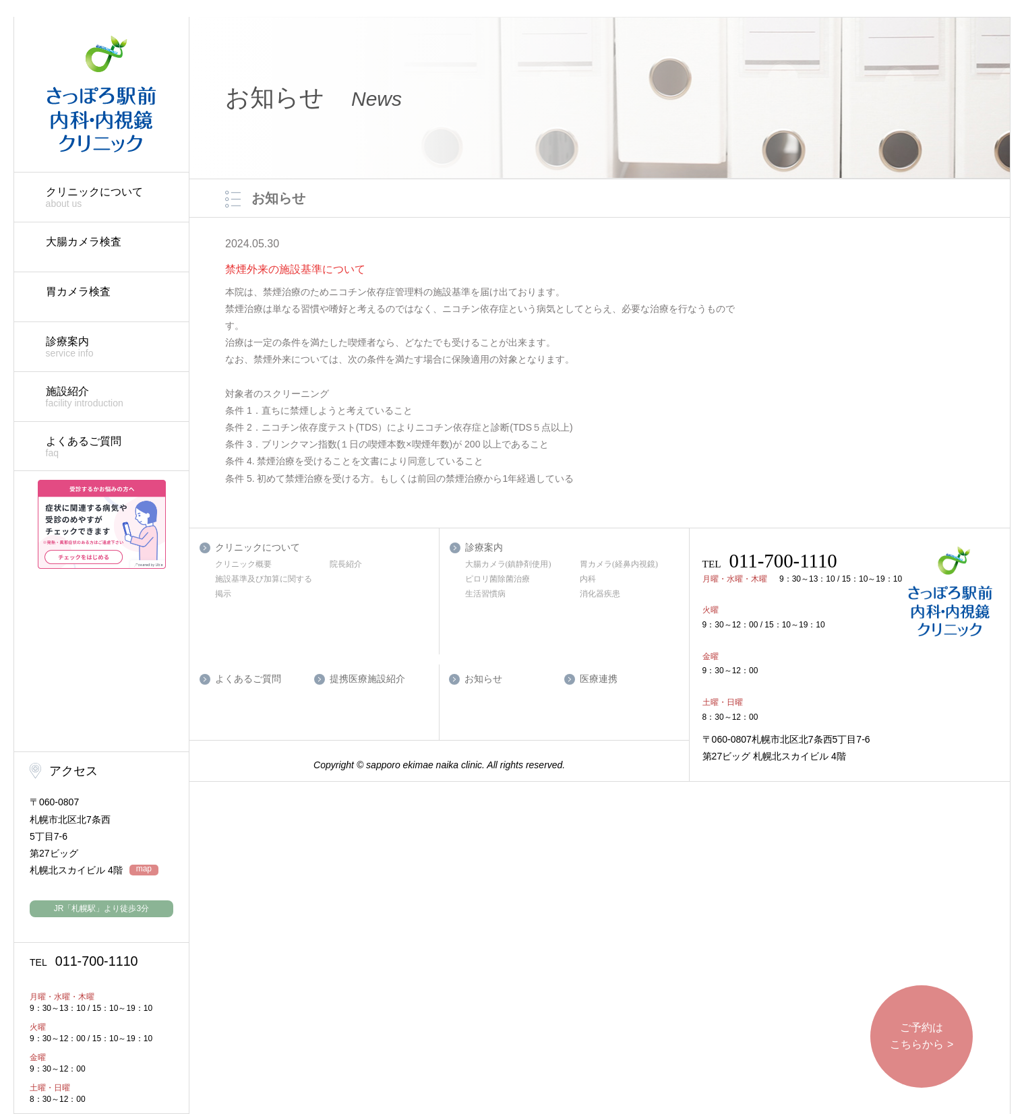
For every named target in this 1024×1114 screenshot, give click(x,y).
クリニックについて (110, 198)
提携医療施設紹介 (367, 679)
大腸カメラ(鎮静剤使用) (508, 564)
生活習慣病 (485, 593)
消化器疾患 (600, 593)
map (144, 869)
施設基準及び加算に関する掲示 (263, 586)
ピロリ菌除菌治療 (497, 579)
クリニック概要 (243, 564)
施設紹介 (110, 397)
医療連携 (599, 679)
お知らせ (483, 679)
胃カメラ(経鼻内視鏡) (619, 564)
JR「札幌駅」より (101, 908)
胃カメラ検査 (78, 291)
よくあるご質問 (110, 447)
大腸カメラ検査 (83, 241)
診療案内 (110, 347)
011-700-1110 (84, 961)
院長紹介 (346, 564)
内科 (588, 579)
